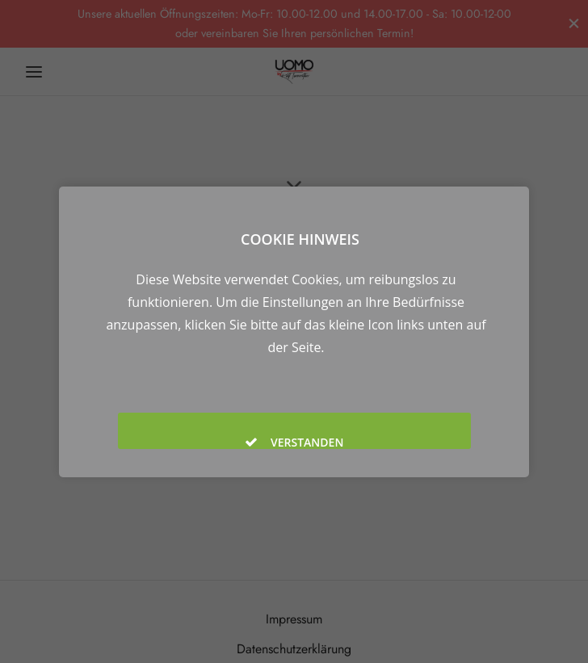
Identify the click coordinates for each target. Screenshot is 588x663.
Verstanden (294, 441)
